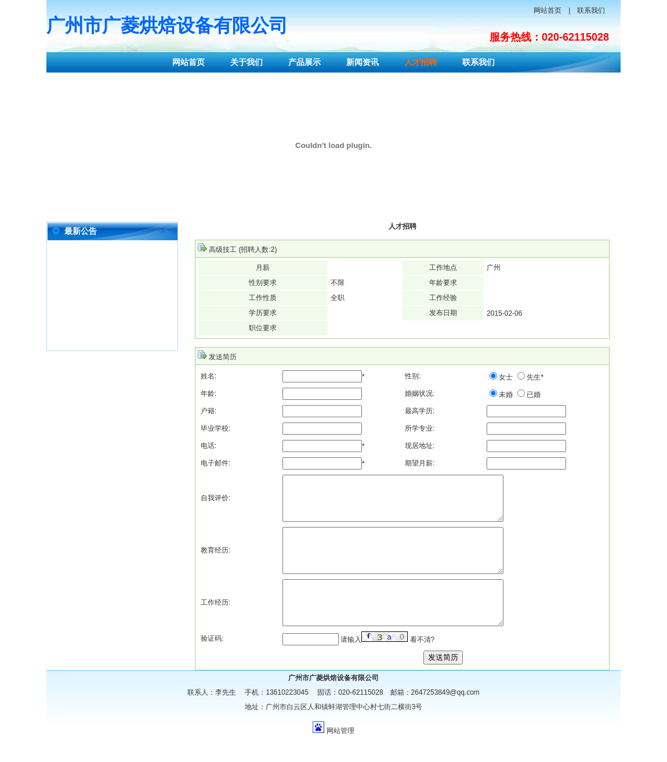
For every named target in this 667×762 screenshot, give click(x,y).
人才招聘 (420, 62)
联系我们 (591, 10)
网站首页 (547, 10)
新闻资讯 (362, 62)
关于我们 (246, 62)
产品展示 (304, 62)
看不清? (422, 666)
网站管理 (340, 757)
